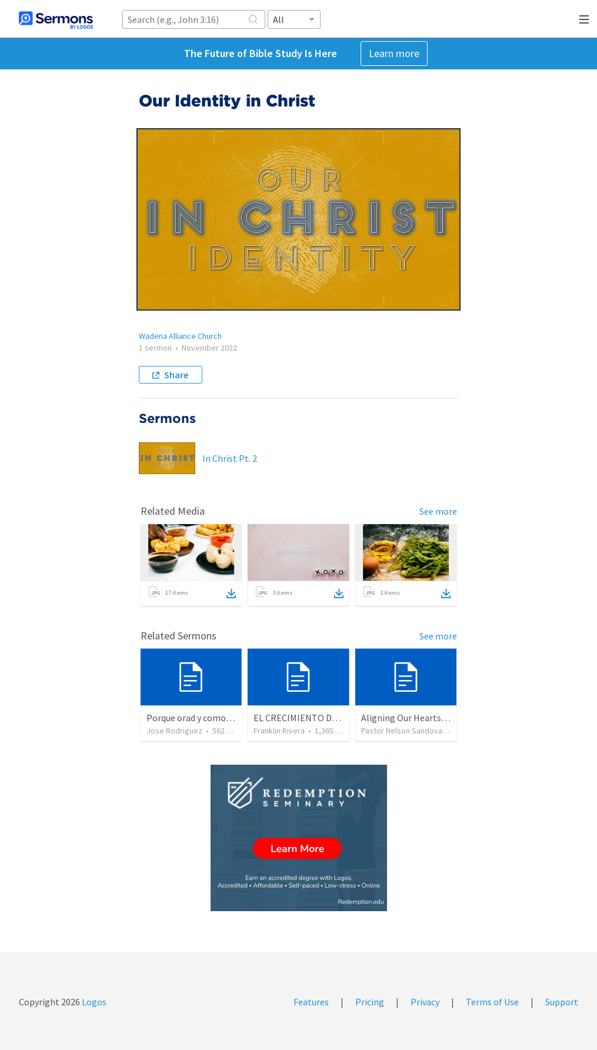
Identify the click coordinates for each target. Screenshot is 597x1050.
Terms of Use (492, 1002)
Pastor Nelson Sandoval (402, 730)
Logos (93, 1002)
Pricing (369, 1002)
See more (438, 511)
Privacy (425, 1002)
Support (561, 1002)
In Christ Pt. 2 (229, 458)
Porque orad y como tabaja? (202, 718)
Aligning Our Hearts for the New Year (435, 718)
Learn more (394, 53)
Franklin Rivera (279, 730)
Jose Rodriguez (174, 730)
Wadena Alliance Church (180, 336)
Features (311, 1002)
